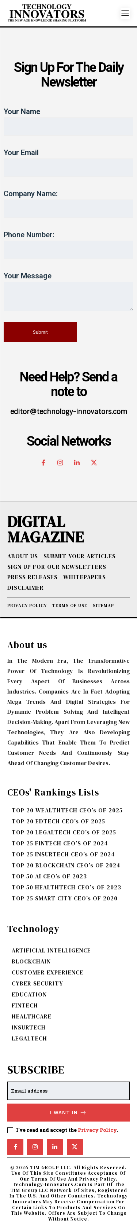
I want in (68, 1112)
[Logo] (64, 13)
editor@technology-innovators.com (68, 411)
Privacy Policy (97, 1130)
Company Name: (68, 203)
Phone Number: (68, 244)
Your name (68, 121)
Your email (68, 162)
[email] (68, 1091)
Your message (68, 291)
